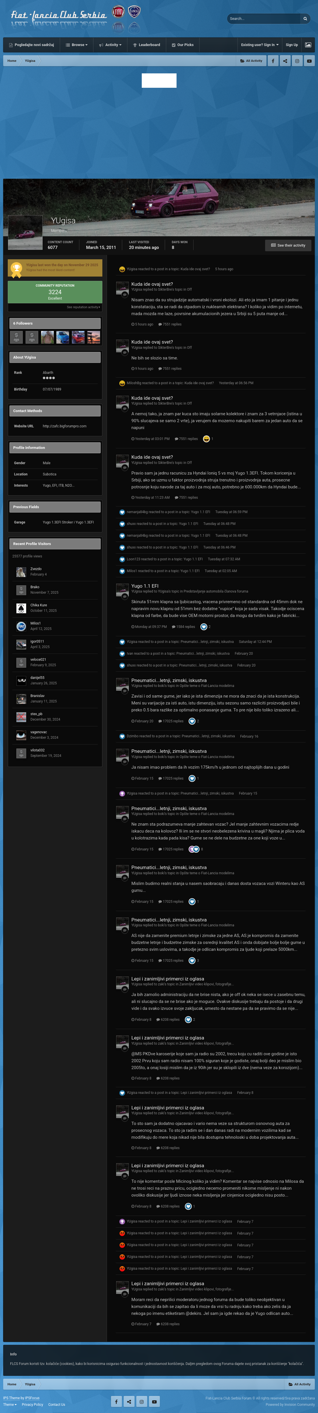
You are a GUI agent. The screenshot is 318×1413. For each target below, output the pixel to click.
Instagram (297, 60)
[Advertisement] (159, 131)
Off (189, 289)
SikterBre (165, 289)
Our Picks (185, 45)
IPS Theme (11, 1398)
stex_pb (36, 714)
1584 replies (183, 627)
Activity (112, 45)
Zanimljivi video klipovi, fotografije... (206, 984)
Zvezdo (36, 569)
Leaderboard (149, 45)
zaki (161, 984)
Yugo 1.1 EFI (200, 512)
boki (161, 686)
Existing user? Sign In (260, 45)
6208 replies (167, 1020)
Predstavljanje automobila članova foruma (216, 591)
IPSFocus (32, 1398)
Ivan (130, 654)
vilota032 (37, 750)
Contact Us (56, 1405)
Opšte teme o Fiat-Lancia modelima (207, 686)
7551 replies (169, 324)
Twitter (285, 60)
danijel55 (37, 678)
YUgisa (132, 269)
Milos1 (35, 623)
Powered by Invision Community (290, 1405)
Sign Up (292, 45)
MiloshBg (134, 383)
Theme (10, 1405)
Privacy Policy (32, 1405)
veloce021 (38, 660)
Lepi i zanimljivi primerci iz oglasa (167, 979)
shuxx (131, 524)
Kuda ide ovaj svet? (195, 269)
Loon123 (133, 559)
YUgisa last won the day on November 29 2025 (62, 265)
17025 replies (170, 721)
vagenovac (38, 732)
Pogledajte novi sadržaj (34, 45)
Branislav (37, 696)
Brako (34, 587)
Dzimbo (133, 736)
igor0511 (37, 641)
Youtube (309, 60)
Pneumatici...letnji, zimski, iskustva (207, 642)
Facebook (273, 60)
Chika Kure (38, 605)
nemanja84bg (137, 512)
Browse (79, 45)
